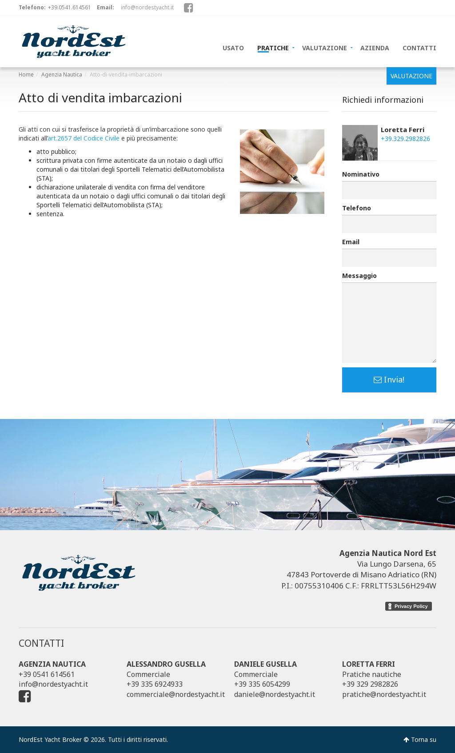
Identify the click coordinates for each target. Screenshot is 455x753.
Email (350, 242)
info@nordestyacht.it (147, 7)
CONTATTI (419, 47)
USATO (233, 47)
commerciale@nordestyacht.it (176, 694)
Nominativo (360, 174)
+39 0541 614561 (47, 674)
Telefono (356, 208)
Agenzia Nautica (61, 74)
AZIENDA (374, 47)
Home (26, 74)
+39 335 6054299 (262, 684)
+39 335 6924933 (155, 684)
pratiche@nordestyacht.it (384, 694)
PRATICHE (273, 47)
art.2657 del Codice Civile (84, 138)
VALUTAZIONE (324, 47)
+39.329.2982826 (405, 138)
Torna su (419, 739)
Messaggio (359, 275)
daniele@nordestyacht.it (274, 694)
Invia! (389, 379)
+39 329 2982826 (370, 684)
